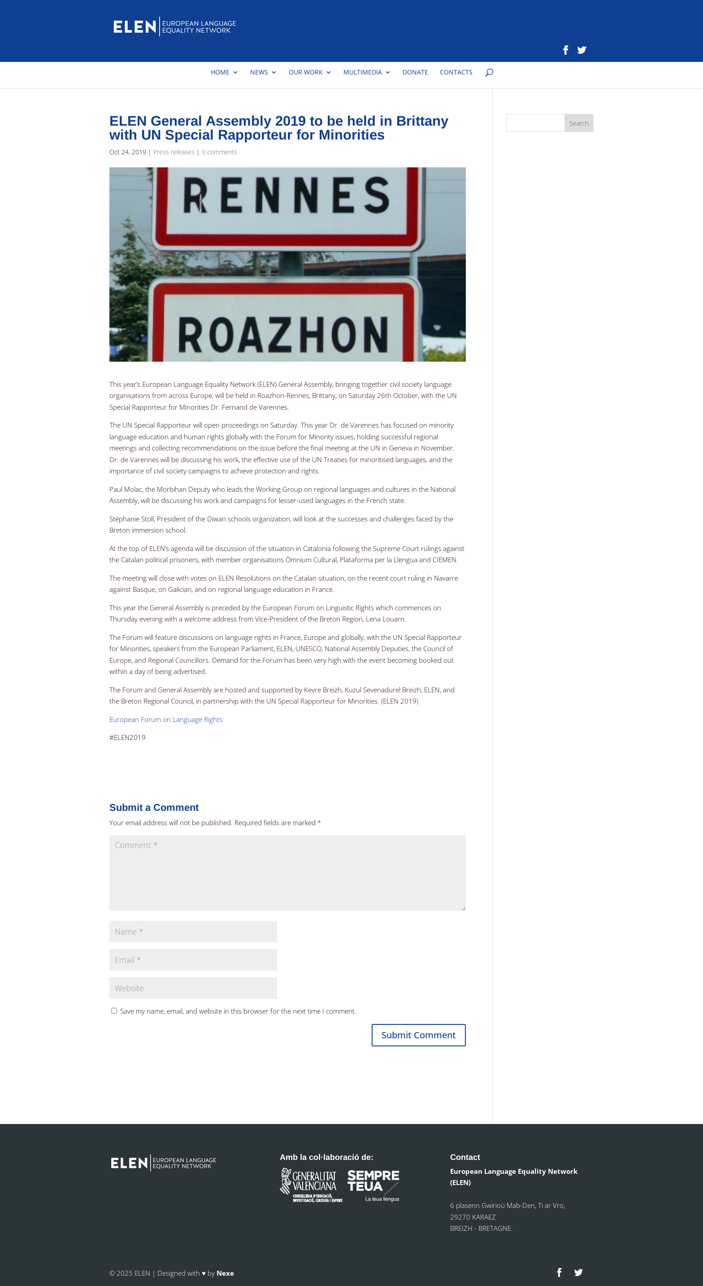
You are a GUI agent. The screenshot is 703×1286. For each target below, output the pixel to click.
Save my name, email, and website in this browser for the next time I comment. (238, 1010)
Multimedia (362, 72)
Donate (415, 72)
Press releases (174, 152)
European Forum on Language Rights (165, 719)
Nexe (225, 1273)
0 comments (219, 152)
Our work (306, 72)
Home (220, 72)
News (259, 72)
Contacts (456, 72)
